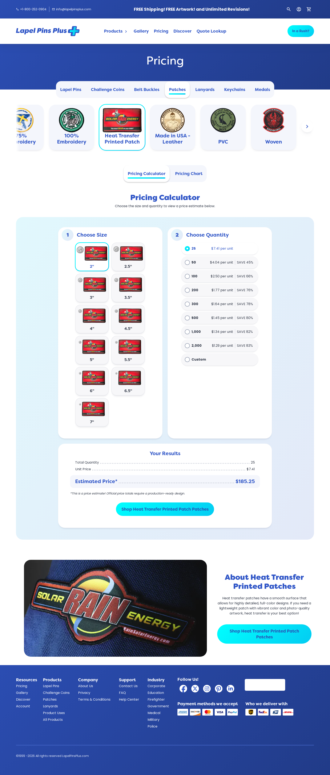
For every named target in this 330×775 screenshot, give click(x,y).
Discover (182, 31)
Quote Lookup (211, 31)
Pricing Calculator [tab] (146, 173)
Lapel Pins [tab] (70, 89)
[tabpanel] (165, 362)
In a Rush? (300, 31)
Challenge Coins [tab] (107, 89)
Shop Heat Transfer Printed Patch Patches (165, 509)
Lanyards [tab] (204, 89)
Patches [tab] (177, 89)
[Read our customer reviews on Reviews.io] (265, 685)
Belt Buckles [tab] (146, 89)
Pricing (161, 31)
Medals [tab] (262, 89)
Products (116, 31)
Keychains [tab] (234, 89)
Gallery (141, 31)
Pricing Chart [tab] (188, 173)
